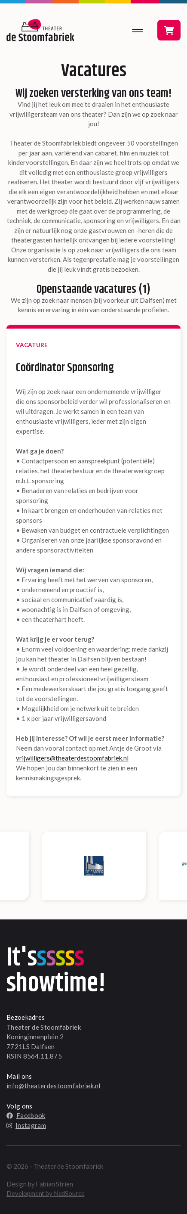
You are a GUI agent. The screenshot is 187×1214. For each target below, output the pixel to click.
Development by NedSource (45, 1193)
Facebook (25, 1115)
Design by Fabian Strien (39, 1184)
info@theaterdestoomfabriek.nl (53, 1086)
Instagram (26, 1125)
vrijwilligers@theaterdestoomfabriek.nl (72, 758)
